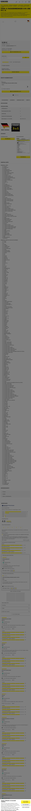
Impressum (14, 810)
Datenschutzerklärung (8, 810)
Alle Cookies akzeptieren (25, 802)
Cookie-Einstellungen (25, 807)
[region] (15, 805)
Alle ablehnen (26, 804)
